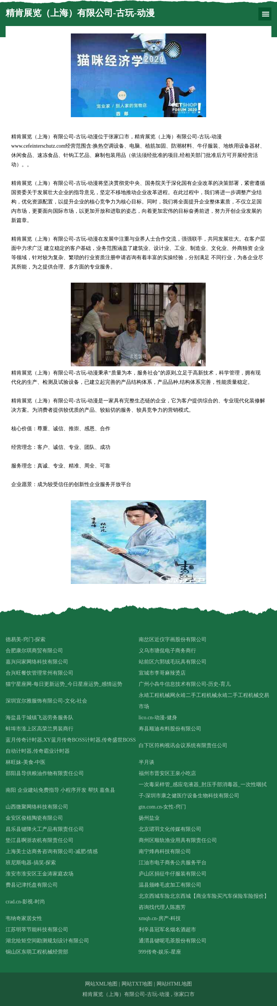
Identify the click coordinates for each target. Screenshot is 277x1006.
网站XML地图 (101, 984)
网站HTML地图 (174, 984)
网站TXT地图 (137, 984)
